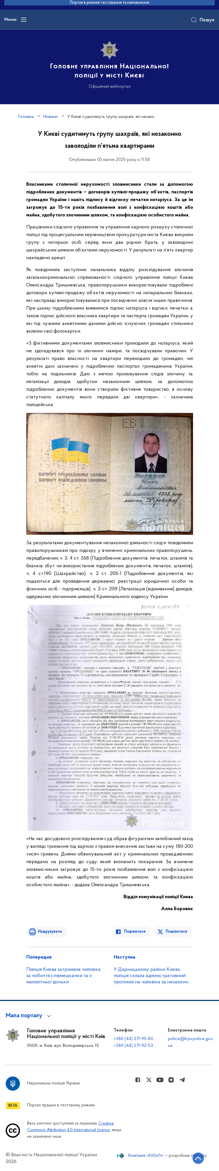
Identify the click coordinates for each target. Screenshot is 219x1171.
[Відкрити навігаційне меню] (24, 19)
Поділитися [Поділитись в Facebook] (135, 932)
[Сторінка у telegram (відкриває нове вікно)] (182, 1079)
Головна (26, 116)
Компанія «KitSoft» (146, 1155)
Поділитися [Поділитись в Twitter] (176, 932)
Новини (50, 116)
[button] (29, 1015)
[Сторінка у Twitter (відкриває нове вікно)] (148, 1079)
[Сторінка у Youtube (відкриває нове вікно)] (160, 1079)
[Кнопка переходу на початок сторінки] (197, 1158)
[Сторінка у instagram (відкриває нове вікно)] (171, 1079)
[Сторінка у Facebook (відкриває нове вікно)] (137, 1079)
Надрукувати (50, 932)
